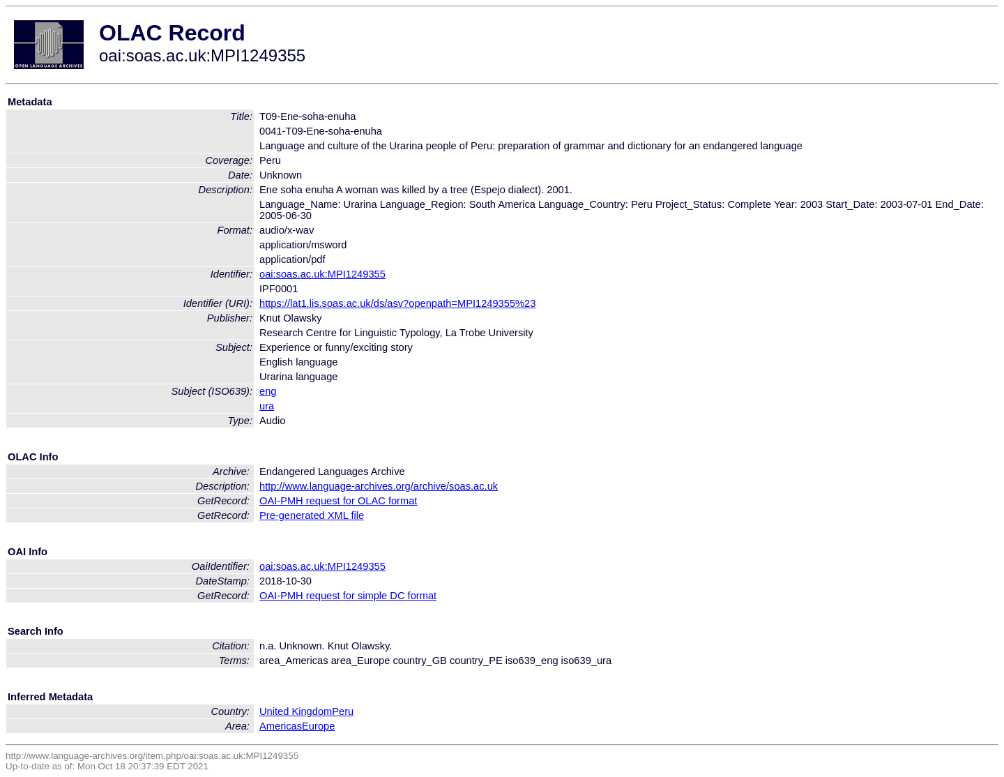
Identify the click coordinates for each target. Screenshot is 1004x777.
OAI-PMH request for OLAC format (338, 500)
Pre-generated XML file (311, 515)
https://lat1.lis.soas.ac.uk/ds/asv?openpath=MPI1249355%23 (397, 303)
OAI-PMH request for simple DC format (347, 595)
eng (267, 391)
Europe (318, 726)
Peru (342, 711)
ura (266, 406)
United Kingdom (295, 711)
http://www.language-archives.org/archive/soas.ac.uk (378, 486)
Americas (280, 726)
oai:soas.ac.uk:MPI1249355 (322, 274)
